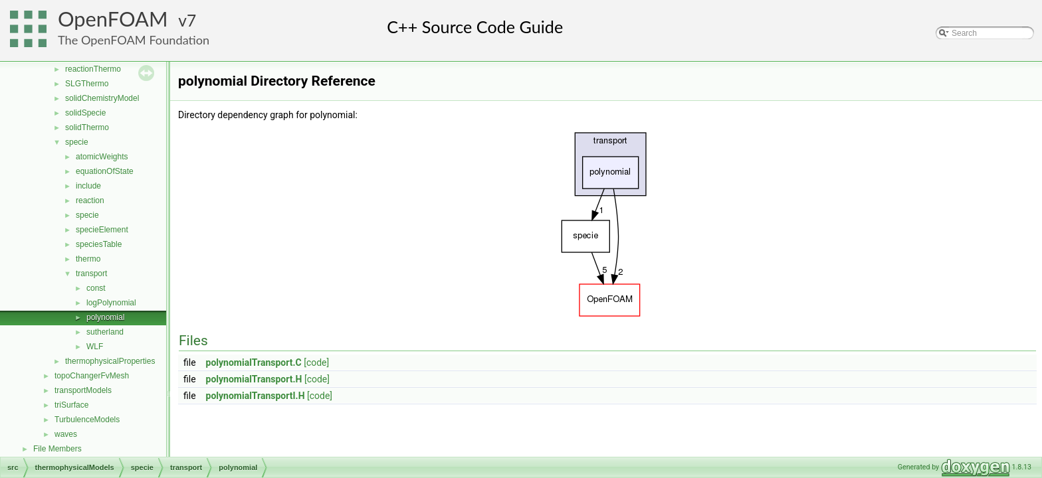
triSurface (71, 405)
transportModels (83, 390)
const (96, 288)
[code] (316, 362)
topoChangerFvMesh (91, 375)
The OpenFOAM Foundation (133, 40)
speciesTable (99, 244)
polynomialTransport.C (254, 362)
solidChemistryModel (102, 98)
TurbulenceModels (87, 419)
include (88, 186)
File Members (57, 448)
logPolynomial (111, 302)
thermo (88, 259)
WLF (94, 346)
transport (91, 273)
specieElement (102, 229)
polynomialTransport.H (254, 379)
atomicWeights (102, 156)
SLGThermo (86, 83)
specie (76, 142)
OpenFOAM (113, 19)
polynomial (105, 317)
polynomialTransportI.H (255, 395)
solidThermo (87, 127)
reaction (90, 200)
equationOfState (105, 171)
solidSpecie (85, 113)
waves (65, 434)
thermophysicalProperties (110, 361)
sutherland (105, 332)
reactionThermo (93, 69)
